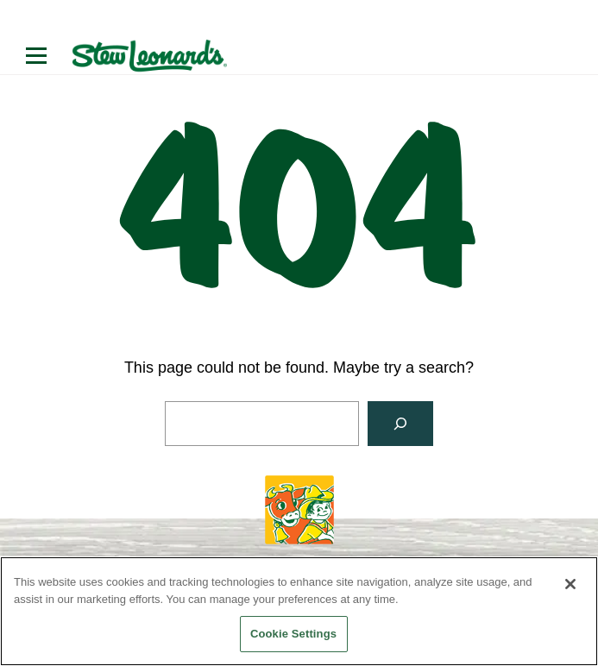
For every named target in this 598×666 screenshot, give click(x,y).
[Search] (400, 423)
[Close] (570, 584)
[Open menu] (36, 56)
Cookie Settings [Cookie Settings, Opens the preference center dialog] (293, 633)
